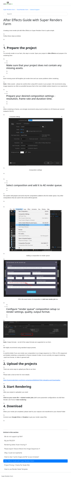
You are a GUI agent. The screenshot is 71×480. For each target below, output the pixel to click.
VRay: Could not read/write (13, 453)
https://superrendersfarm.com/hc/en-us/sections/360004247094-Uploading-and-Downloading (31, 380)
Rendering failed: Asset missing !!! (15, 445)
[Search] (35, 14)
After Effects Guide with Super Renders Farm (19, 461)
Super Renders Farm (9, 9)
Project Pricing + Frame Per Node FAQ (17, 465)
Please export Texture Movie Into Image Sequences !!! (22, 449)
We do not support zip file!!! (13, 436)
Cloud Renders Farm (22, 9)
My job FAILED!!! (9, 441)
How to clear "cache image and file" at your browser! (21, 457)
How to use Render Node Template (16, 469)
